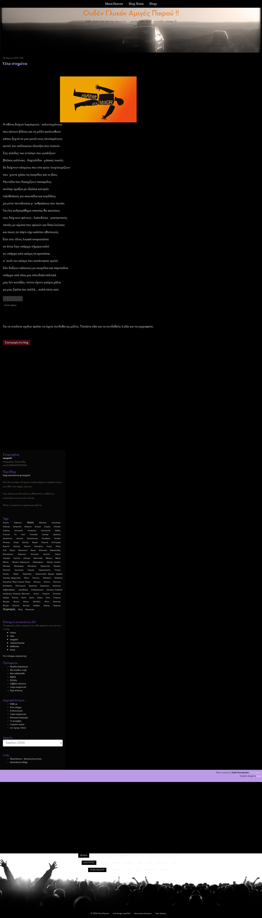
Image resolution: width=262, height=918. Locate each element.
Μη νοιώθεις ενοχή (18, 670)
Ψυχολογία (29, 609)
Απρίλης (6, 530)
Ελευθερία (46, 538)
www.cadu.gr (255, 772)
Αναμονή (27, 526)
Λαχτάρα (6, 558)
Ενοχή (16, 542)
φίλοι (138, 869)
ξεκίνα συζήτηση (155, 855)
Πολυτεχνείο (20, 586)
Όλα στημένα (15, 63)
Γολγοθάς (33, 534)
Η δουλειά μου (16, 710)
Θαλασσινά (22, 550)
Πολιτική (56, 582)
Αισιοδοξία (56, 522)
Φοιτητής (57, 601)
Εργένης (16, 546)
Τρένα (31, 597)
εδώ (94, 326)
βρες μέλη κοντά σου (103, 855)
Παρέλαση (27, 574)
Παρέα (16, 574)
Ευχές (49, 546)
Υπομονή (57, 597)
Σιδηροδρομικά (37, 590)
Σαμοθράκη (23, 590)
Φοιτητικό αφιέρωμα (19, 717)
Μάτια (58, 558)
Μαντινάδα (37, 558)
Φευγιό (16, 601)
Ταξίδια (6, 597)
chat (174, 862)
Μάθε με (14, 704)
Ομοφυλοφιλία (44, 570)
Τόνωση (15, 597)
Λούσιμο (26, 558)
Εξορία (35, 542)
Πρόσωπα (56, 586)
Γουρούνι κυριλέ (17, 724)
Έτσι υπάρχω (15, 707)
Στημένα (6, 69)
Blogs (153, 4)
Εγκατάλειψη (32, 538)
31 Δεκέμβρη (15, 721)
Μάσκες (49, 558)
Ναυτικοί (6, 570)
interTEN (126, 913)
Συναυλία (57, 594)
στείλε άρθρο (122, 855)
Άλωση (6, 522)
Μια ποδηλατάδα (17, 673)
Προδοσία (33, 586)
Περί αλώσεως (16, 690)
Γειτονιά (6, 534)
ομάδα (128, 869)
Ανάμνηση (17, 526)
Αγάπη (30, 522)
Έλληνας (6, 542)
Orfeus (13, 632)
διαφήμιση (164, 869)
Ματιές (6, 562)
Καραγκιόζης (55, 550)
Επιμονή (44, 542)
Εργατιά (6, 546)
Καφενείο (22, 554)
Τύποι (47, 597)
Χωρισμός (9, 609)
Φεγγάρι (6, 601)
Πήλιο (26, 578)
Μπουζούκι (32, 566)
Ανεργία (37, 526)
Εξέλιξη (25, 542)
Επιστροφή (56, 542)
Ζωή (4, 550)
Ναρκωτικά (44, 566)
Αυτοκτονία (45, 530)
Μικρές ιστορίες (54, 562)
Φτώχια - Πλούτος (11, 605)
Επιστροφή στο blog (16, 342)
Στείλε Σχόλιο (10, 305)
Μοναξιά (6, 566)
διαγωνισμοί (162, 862)
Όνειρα (58, 570)
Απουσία (57, 526)
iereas (12, 649)
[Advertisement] (98, 399)
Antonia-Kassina (17, 643)
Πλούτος (35, 578)
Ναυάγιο (57, 566)
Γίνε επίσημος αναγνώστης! (15, 656)
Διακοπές (57, 534)
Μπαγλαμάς (18, 566)
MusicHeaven (114, 4)
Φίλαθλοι (36, 601)
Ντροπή (31, 570)
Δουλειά (19, 538)
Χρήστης (57, 605)
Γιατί (23, 534)
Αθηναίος (43, 522)
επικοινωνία (150, 869)
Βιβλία (58, 530)
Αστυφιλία (18, 530)
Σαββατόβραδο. (9, 590)
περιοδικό (116, 862)
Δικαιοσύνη (7, 538)
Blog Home (136, 4)
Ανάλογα (6, 526)
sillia (12, 636)
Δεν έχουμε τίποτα (18, 728)
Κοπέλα (47, 554)
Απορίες (47, 526)
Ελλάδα (57, 538)
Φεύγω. (26, 601)
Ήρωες (12, 550)
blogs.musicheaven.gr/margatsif (16, 475)
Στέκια (36, 594)
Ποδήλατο (47, 578)
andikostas (14, 646)
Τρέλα (23, 597)
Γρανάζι (45, 534)
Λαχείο (58, 554)
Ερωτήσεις (38, 546)
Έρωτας (27, 546)
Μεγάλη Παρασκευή (20, 562)
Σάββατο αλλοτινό (18, 683)
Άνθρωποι (18, 522)
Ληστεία (16, 558)
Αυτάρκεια (32, 530)
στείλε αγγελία (173, 855)
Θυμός (33, 550)
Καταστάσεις (8, 554)
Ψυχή (20, 609)
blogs (139, 862)
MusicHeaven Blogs (19, 762)
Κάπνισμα (43, 550)
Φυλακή (26, 605)
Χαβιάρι (36, 605)
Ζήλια (58, 546)
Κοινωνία (34, 554)
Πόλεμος (37, 582)
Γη (15, 534)
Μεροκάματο (38, 562)
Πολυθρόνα (7, 586)
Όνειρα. (6, 574)
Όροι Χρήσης (160, 913)
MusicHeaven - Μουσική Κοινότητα (26, 759)
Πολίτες (47, 582)
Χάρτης (47, 605)
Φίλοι (47, 601)
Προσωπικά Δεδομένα (143, 913)
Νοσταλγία (19, 570)
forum (104, 862)
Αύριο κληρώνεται (18, 687)
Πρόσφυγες (44, 586)
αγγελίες (128, 862)
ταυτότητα (115, 869)
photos (149, 862)
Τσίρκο (40, 597)
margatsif (14, 639)
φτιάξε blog (138, 855)
